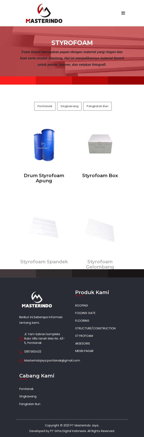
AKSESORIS (82, 343)
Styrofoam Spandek (44, 267)
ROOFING (81, 305)
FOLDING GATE (85, 313)
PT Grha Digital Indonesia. (68, 431)
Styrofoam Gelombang (100, 270)
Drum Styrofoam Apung (44, 180)
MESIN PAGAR (84, 351)
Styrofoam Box (100, 178)
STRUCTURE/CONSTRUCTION (95, 328)
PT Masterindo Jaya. (84, 425)
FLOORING (82, 321)
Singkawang (69, 111)
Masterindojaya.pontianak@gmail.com (52, 360)
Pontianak (45, 111)
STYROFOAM (84, 336)
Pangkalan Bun (97, 111)
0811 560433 (32, 351)
